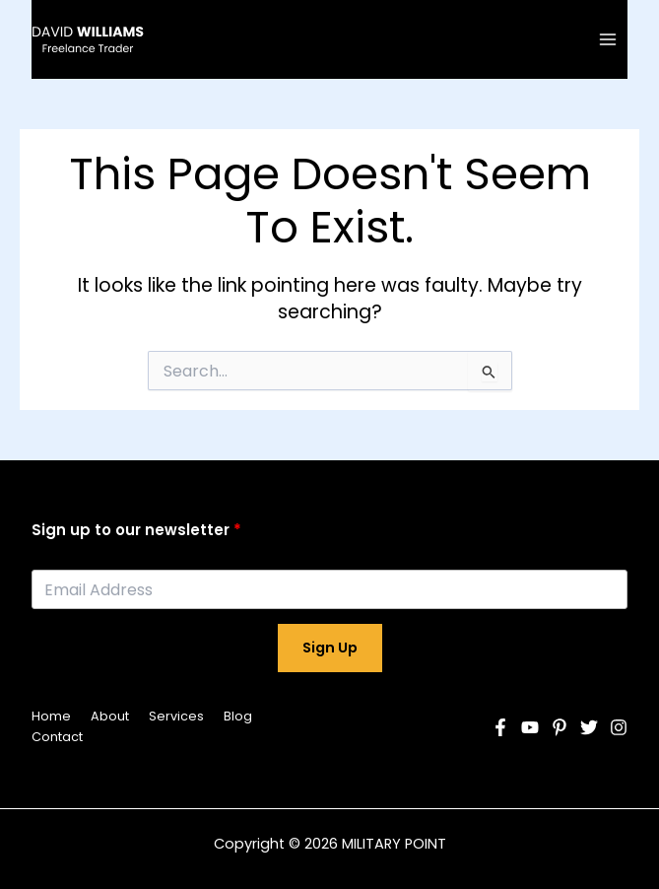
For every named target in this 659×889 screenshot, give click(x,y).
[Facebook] (500, 727)
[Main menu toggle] (608, 39)
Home (51, 716)
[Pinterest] (559, 727)
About (110, 716)
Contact (57, 736)
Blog (238, 716)
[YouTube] (530, 727)
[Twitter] (589, 727)
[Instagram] (618, 727)
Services (176, 716)
